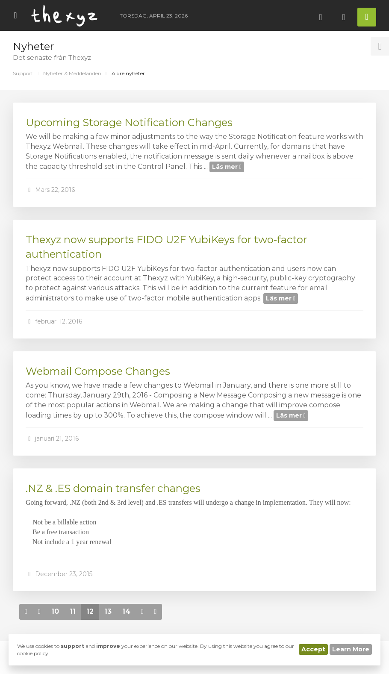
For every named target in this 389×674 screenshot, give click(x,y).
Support (23, 73)
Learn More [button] (350, 649)
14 (126, 611)
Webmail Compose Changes (98, 371)
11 (73, 611)
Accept (313, 649)
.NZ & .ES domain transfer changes (113, 488)
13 (108, 611)
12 (90, 611)
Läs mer (227, 167)
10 (55, 611)
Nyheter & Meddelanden (72, 73)
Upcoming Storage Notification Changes (129, 122)
